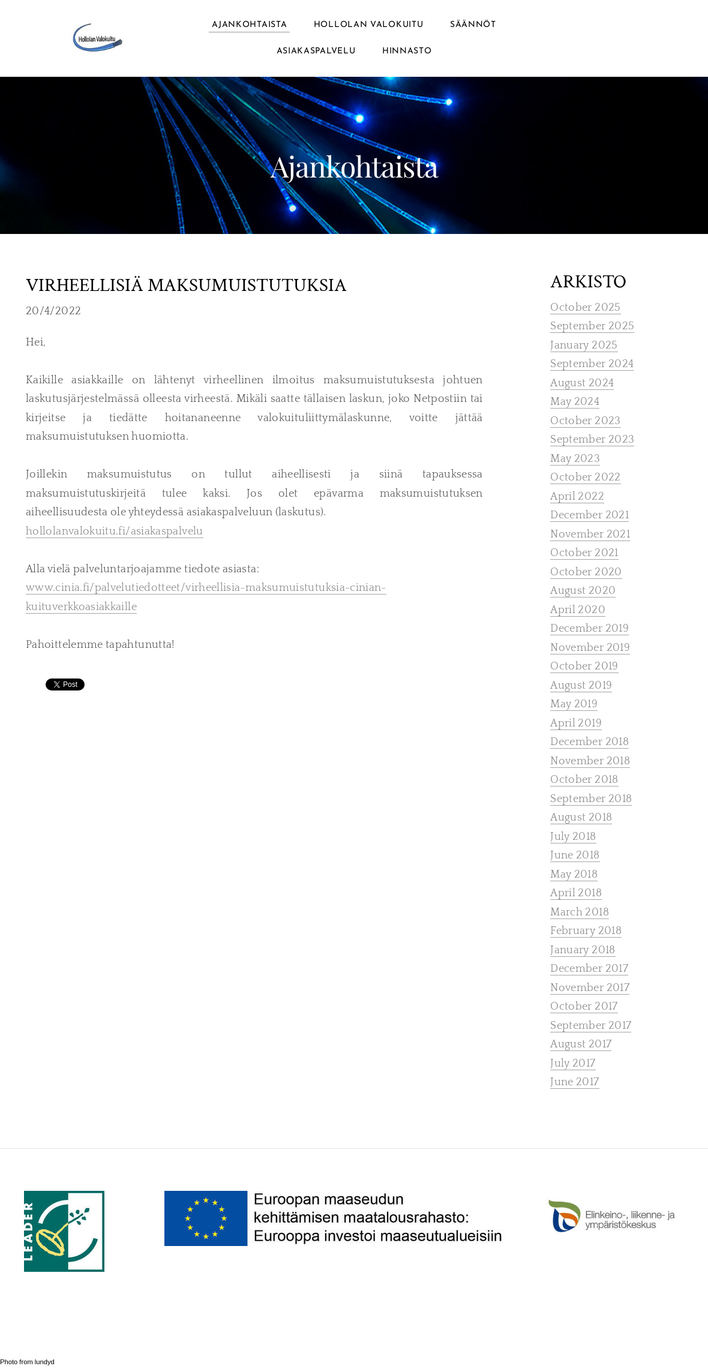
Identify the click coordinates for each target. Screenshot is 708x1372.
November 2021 (590, 535)
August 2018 (581, 818)
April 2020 (577, 610)
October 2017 (583, 1007)
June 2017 (574, 1082)
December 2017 (589, 969)
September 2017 (590, 1026)
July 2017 (572, 1064)
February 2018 (586, 931)
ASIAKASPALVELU (316, 51)
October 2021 (584, 553)
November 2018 (590, 761)
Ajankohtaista (249, 24)
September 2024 (592, 364)
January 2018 (582, 950)
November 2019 (590, 648)
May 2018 (574, 875)
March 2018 (579, 912)
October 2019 (584, 667)
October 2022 (585, 478)
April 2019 (576, 723)
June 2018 (574, 855)
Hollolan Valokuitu (369, 24)
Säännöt (473, 24)
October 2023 (585, 421)
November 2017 (589, 988)
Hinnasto (407, 51)
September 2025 (592, 326)
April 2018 (576, 893)
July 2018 (573, 837)
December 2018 (589, 742)
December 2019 (589, 629)
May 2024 (574, 402)
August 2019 (581, 686)
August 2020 (583, 591)
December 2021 (589, 515)
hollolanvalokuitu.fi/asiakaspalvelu (114, 532)
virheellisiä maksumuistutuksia (186, 286)
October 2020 (586, 572)
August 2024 (582, 383)
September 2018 (591, 799)
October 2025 (585, 308)
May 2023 (575, 459)
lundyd (45, 1361)
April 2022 (577, 497)
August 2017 (580, 1044)
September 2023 (592, 440)
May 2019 (574, 704)
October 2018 (584, 780)
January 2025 (583, 346)
